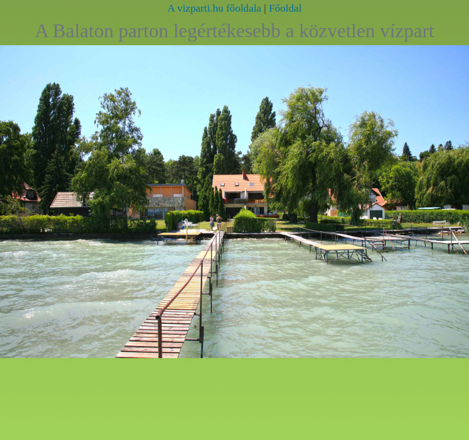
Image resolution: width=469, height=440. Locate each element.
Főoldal (285, 8)
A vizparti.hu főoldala (214, 8)
